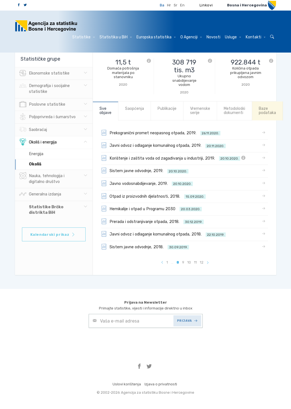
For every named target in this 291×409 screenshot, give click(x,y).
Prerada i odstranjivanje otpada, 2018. (152, 221)
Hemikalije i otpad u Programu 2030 (151, 208)
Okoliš (35, 164)
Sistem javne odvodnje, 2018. (145, 246)
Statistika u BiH (116, 37)
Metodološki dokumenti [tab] (234, 110)
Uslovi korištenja (127, 384)
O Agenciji (191, 37)
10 (189, 262)
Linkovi (206, 5)
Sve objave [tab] (105, 110)
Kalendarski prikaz (53, 234)
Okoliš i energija (38, 142)
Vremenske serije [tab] (200, 110)
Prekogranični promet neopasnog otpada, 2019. (160, 132)
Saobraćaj (33, 129)
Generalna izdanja (40, 194)
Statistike (83, 37)
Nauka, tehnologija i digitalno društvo (41, 178)
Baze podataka (267, 110)
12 (201, 262)
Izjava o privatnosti (161, 384)
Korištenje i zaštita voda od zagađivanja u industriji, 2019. (173, 158)
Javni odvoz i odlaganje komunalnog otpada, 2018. (163, 234)
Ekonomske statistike (44, 73)
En (182, 5)
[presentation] (131, 341)
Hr (169, 5)
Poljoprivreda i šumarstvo (47, 117)
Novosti (213, 37)
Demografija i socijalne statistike (44, 88)
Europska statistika (156, 37)
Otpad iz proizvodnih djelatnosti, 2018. (153, 196)
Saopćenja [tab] (134, 108)
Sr (175, 5)
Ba (162, 5)
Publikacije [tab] (167, 108)
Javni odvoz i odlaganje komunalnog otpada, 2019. (163, 145)
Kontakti (255, 37)
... (172, 262)
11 (195, 262)
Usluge (233, 37)
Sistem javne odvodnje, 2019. (144, 170)
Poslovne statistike (42, 104)
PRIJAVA (187, 321)
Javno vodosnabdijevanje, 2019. (147, 183)
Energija (36, 154)
